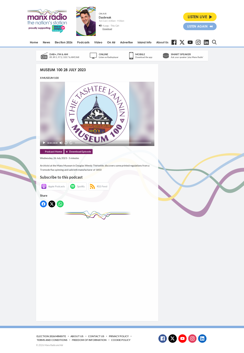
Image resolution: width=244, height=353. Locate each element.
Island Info (145, 42)
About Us (162, 42)
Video (98, 42)
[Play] (44, 142)
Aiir (61, 345)
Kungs (106, 25)
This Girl (115, 25)
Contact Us (96, 336)
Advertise (126, 42)
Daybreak (105, 17)
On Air (111, 42)
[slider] (113, 143)
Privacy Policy (119, 336)
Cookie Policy (120, 339)
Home (34, 42)
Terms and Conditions (52, 339)
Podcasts (83, 42)
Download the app (143, 57)
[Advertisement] (98, 268)
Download (107, 29)
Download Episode (80, 151)
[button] (97, 114)
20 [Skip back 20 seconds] (66, 143)
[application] (97, 114)
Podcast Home (53, 151)
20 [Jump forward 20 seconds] (71, 143)
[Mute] (61, 142)
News (46, 42)
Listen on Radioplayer (108, 57)
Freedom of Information (89, 339)
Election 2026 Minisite (51, 336)
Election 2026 (64, 42)
